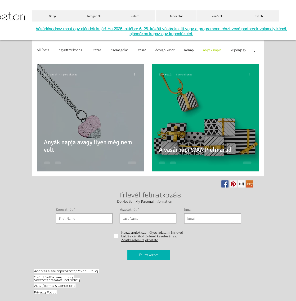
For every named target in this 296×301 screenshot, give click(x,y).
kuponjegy (238, 50)
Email (188, 209)
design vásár (165, 50)
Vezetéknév (128, 209)
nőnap (189, 50)
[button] (253, 50)
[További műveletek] (136, 74)
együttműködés (70, 50)
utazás (96, 50)
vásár (142, 50)
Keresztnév (64, 209)
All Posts (43, 50)
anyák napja (212, 50)
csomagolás (120, 50)
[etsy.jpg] (249, 184)
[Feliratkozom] (148, 255)
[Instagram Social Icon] (241, 184)
